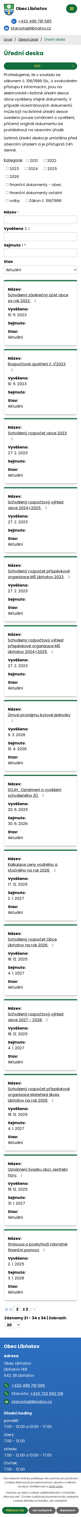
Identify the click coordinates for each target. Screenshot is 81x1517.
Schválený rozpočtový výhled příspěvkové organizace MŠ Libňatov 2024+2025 (35, 645)
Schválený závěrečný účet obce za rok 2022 (38, 297)
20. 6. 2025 (18, 809)
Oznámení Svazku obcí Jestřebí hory (38, 1172)
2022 (52, 160)
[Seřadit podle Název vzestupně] (18, 211)
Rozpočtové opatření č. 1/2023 (36, 366)
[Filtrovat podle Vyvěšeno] (40, 236)
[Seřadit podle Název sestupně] (18, 213)
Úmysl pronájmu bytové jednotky (39, 717)
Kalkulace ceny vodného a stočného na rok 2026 (32, 867)
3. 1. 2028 (16, 1278)
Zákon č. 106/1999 (45, 200)
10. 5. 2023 (17, 314)
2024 (33, 168)
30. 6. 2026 (18, 823)
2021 (34, 160)
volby (15, 200)
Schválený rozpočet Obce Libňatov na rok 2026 (32, 942)
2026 (14, 176)
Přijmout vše (15, 1510)
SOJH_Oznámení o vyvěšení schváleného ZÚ (34, 792)
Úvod (8, 39)
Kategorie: (13, 160)
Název (10, 212)
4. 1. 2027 (16, 973)
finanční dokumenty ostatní (36, 192)
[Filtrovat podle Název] (40, 220)
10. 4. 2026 (17, 748)
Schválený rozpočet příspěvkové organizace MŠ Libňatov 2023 (39, 574)
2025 (52, 168)
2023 (14, 168)
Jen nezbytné (42, 1510)
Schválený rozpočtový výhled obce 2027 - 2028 (35, 1016)
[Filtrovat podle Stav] (40, 269)
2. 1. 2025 (16, 1264)
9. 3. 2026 (16, 734)
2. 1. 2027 (16, 898)
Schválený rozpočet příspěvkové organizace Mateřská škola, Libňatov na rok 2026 (39, 1094)
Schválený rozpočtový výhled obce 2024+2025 (35, 504)
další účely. (56, 1486)
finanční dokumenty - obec (35, 184)
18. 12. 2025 (18, 959)
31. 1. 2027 (16, 1203)
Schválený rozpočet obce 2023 (37, 435)
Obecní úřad (28, 39)
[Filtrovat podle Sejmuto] (40, 253)
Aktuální (15, 337)
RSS (54, 65)
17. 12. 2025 (18, 884)
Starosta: (37, 1393)
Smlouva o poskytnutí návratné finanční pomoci (37, 1247)
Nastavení (67, 1510)
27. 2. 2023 (18, 453)
